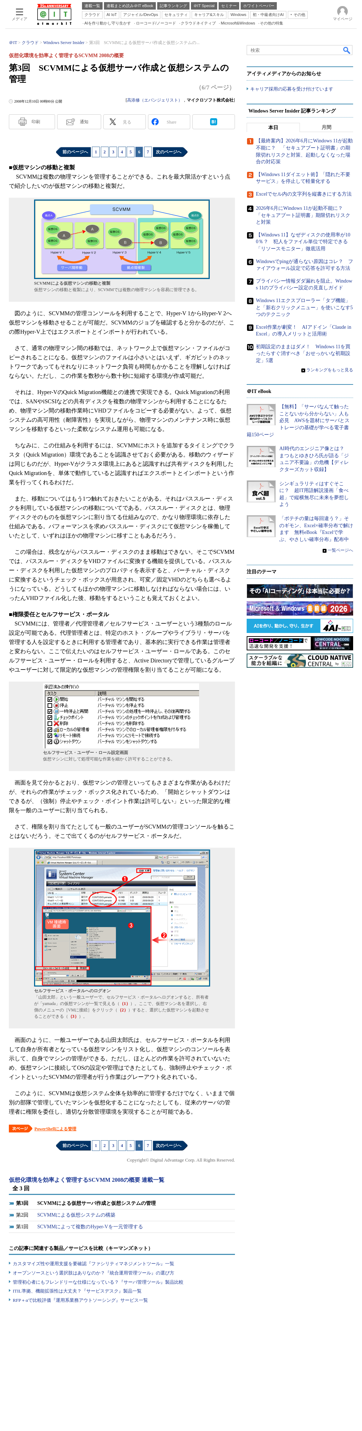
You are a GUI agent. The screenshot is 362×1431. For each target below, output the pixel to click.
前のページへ (75, 151)
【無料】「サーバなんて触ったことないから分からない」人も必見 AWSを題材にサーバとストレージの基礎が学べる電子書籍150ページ (298, 420)
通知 (84, 121)
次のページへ (168, 151)
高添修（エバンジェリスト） (154, 100)
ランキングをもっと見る (329, 369)
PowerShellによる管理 (55, 1128)
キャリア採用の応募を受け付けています (291, 89)
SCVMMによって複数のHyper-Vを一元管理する (90, 1226)
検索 (347, 50)
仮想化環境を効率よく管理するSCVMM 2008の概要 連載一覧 (86, 1180)
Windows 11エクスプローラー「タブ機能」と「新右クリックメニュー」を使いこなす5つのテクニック (304, 307)
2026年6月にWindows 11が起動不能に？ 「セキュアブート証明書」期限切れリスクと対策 (303, 215)
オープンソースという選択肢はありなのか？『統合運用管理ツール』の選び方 (93, 1273)
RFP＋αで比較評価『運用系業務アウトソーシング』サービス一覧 (80, 1300)
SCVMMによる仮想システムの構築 (76, 1215)
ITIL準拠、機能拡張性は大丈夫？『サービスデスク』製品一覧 (77, 1291)
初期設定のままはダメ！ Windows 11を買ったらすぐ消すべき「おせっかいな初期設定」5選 (303, 353)
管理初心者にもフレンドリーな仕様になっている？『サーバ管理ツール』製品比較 (98, 1282)
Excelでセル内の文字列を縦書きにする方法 (304, 194)
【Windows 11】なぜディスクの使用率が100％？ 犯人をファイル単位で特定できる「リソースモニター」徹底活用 (303, 241)
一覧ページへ (340, 550)
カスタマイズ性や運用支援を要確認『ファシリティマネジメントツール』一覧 (93, 1263)
